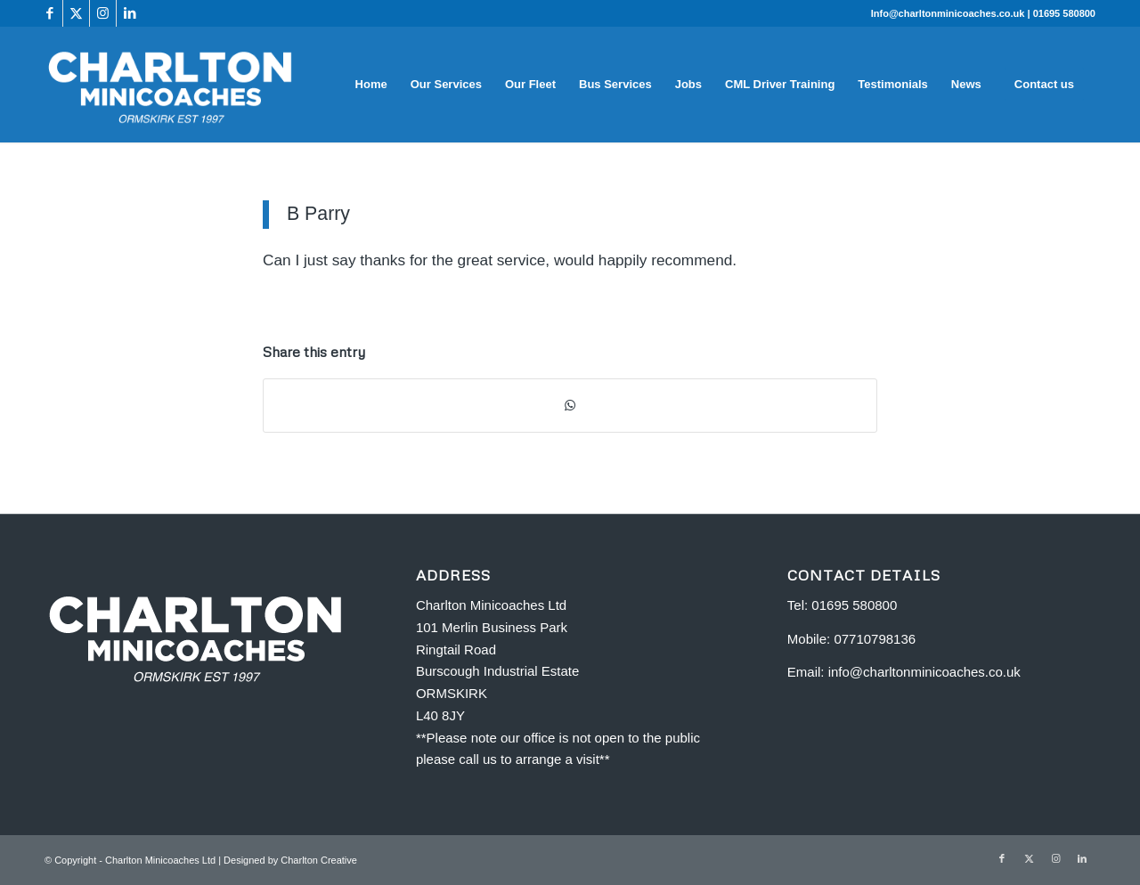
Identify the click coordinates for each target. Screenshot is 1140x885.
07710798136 (875, 638)
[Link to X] (76, 13)
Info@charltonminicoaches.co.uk (949, 13)
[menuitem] (371, 84)
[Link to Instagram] (103, 13)
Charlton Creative (319, 860)
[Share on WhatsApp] (570, 405)
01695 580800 (1064, 13)
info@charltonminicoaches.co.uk (924, 671)
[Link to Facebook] (49, 13)
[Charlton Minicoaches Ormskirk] (171, 84)
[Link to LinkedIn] (130, 13)
